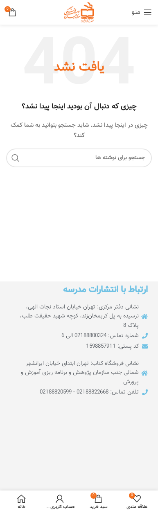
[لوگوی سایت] (79, 12)
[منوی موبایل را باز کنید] (141, 12)
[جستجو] (79, 157)
